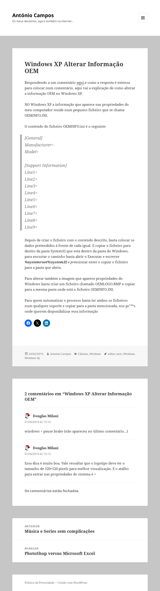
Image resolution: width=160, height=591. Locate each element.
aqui (80, 82)
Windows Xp (32, 358)
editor (111, 354)
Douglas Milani (45, 416)
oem (119, 354)
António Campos (33, 15)
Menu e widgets (143, 22)
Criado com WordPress (72, 583)
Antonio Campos (60, 354)
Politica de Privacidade (39, 583)
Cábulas (83, 354)
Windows (95, 354)
